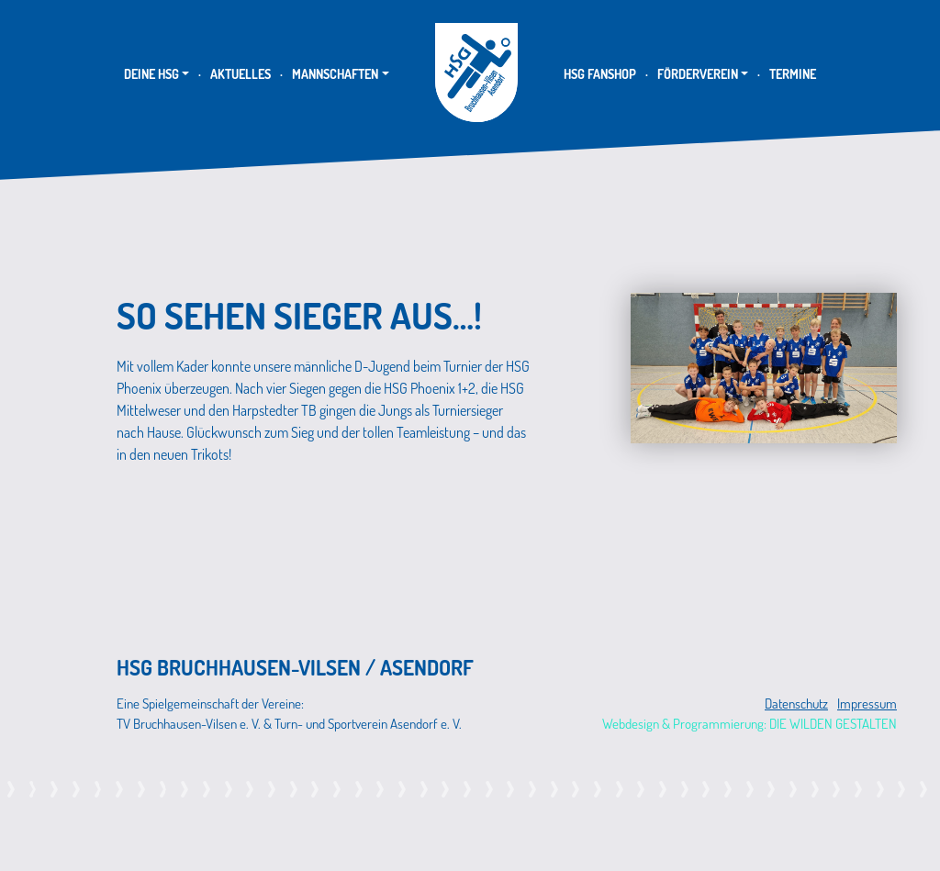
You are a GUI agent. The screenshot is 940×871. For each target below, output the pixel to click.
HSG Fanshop (600, 74)
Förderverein (697, 74)
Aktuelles (240, 74)
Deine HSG (151, 74)
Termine (792, 74)
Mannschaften (335, 74)
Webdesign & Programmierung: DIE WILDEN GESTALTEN (749, 723)
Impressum (867, 703)
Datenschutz (796, 703)
